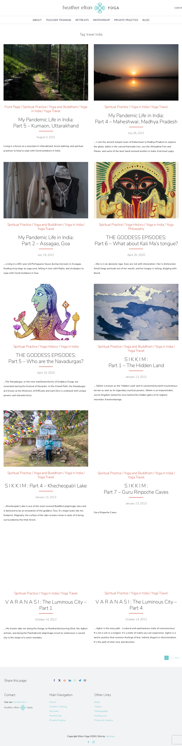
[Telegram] (79, 680)
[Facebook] (54, 680)
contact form (19, 702)
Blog (96, 702)
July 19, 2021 (46, 255)
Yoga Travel (52, 111)
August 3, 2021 (45, 137)
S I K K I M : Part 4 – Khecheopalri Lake (46, 485)
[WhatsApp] (74, 680)
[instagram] (93, 742)
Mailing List (100, 715)
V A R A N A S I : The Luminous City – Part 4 (136, 604)
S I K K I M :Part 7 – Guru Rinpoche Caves (136, 488)
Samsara (110, 736)
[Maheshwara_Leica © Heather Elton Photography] (136, 45)
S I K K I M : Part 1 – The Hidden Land (136, 362)
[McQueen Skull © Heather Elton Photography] (46, 163)
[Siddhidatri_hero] (46, 285)
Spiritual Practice (35, 107)
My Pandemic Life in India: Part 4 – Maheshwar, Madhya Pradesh (136, 118)
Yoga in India (140, 107)
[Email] (84, 680)
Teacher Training (58, 706)
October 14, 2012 (45, 619)
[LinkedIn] (69, 680)
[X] (59, 680)
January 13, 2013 (136, 377)
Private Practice (57, 720)
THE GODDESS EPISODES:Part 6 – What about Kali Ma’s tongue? (136, 240)
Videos (98, 706)
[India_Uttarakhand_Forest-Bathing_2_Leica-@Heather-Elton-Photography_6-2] (46, 45)
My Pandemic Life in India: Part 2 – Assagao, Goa (46, 240)
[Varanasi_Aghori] (136, 531)
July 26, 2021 (136, 133)
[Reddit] (64, 680)
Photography (101, 711)
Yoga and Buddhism (63, 107)
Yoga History (134, 224)
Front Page (12, 107)
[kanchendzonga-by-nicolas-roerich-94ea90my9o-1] (136, 285)
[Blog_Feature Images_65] (46, 531)
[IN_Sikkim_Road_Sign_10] (136, 411)
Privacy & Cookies (103, 720)
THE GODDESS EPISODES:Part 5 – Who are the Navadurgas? (45, 358)
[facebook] (88, 742)
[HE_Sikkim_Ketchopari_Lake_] (46, 411)
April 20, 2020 (136, 255)
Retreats (54, 711)
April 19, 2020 (46, 373)
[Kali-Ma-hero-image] (136, 163)
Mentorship (55, 715)
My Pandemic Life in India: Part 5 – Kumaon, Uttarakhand (45, 122)
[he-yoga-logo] (91, 2)
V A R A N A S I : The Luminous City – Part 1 (45, 605)
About (52, 702)
